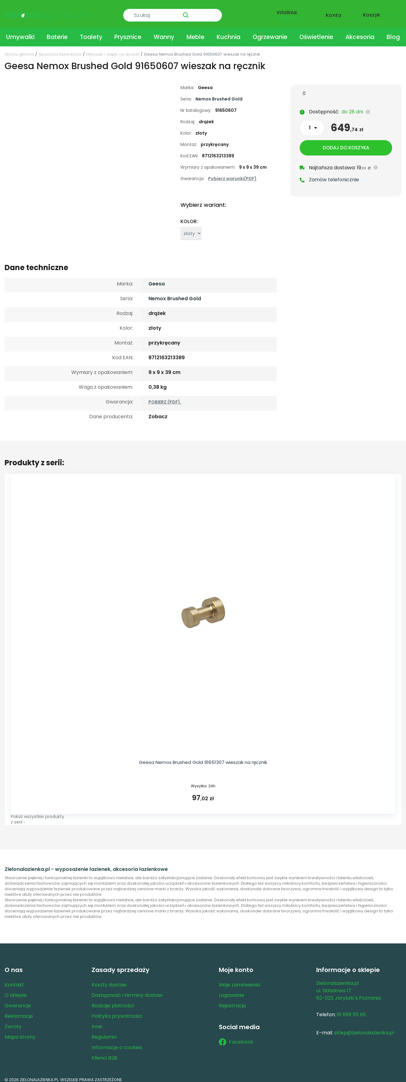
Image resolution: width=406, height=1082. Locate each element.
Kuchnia (228, 32)
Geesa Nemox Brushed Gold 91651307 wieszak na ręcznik (203, 757)
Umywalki (20, 32)
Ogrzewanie (270, 32)
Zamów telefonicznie (334, 175)
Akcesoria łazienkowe (60, 49)
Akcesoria (359, 32)
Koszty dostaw (109, 979)
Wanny (164, 32)
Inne (97, 1021)
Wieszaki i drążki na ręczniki (113, 49)
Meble (195, 32)
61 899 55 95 (290, 14)
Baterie (57, 32)
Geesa (156, 278)
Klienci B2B (104, 1052)
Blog (393, 32)
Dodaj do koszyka (346, 143)
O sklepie (16, 989)
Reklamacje (19, 1010)
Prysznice (127, 32)
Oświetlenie (316, 32)
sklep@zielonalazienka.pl (364, 1027)
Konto (334, 11)
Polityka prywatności (117, 1010)
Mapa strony (20, 1031)
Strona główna (19, 49)
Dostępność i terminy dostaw (127, 989)
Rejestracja (232, 1000)
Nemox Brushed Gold (218, 94)
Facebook (236, 1036)
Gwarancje (18, 1000)
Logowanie (231, 989)
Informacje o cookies (117, 1042)
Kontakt (14, 979)
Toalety (91, 32)
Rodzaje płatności (113, 1000)
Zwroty (13, 1021)
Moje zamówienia (239, 979)
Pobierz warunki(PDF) (232, 173)
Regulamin (104, 1031)
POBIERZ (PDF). (164, 397)
